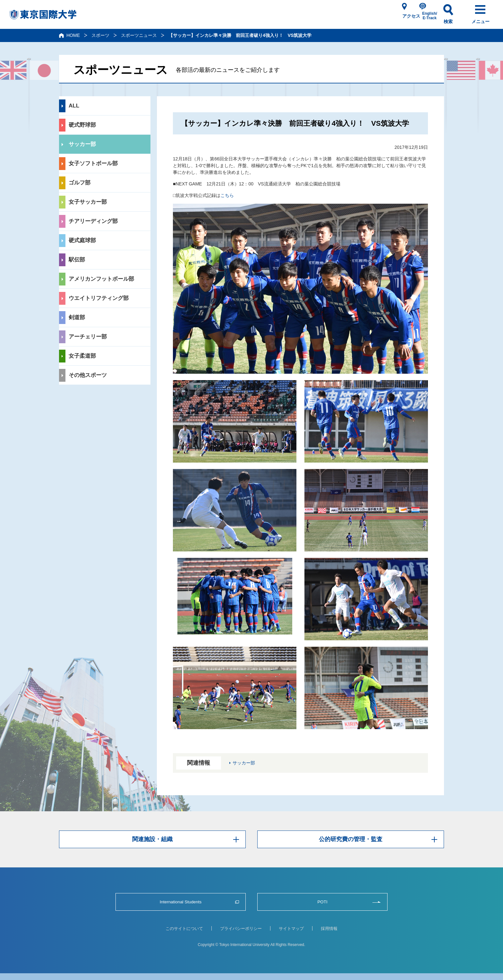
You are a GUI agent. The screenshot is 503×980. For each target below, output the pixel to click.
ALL (74, 106)
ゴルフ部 (79, 183)
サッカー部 (82, 144)
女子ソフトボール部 (93, 163)
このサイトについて (184, 928)
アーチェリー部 (88, 337)
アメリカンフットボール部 (101, 279)
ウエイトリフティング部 (99, 298)
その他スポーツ (88, 375)
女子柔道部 (82, 356)
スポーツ (100, 35)
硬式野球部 (82, 125)
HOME (73, 35)
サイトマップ (291, 928)
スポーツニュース (139, 35)
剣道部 (77, 317)
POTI (322, 902)
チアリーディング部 (93, 221)
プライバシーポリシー (241, 928)
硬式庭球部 (82, 240)
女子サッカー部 (88, 202)
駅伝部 (77, 260)
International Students (181, 902)
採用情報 (329, 928)
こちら (227, 195)
